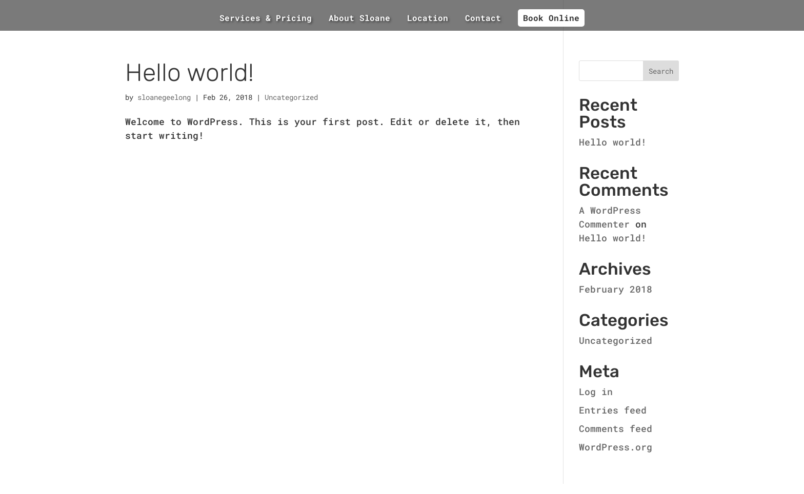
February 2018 (615, 289)
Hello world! (189, 72)
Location (427, 18)
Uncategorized (291, 97)
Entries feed (613, 410)
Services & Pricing (265, 18)
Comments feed (615, 428)
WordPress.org (615, 447)
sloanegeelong (164, 97)
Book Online (551, 17)
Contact (483, 18)
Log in (596, 391)
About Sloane (359, 18)
